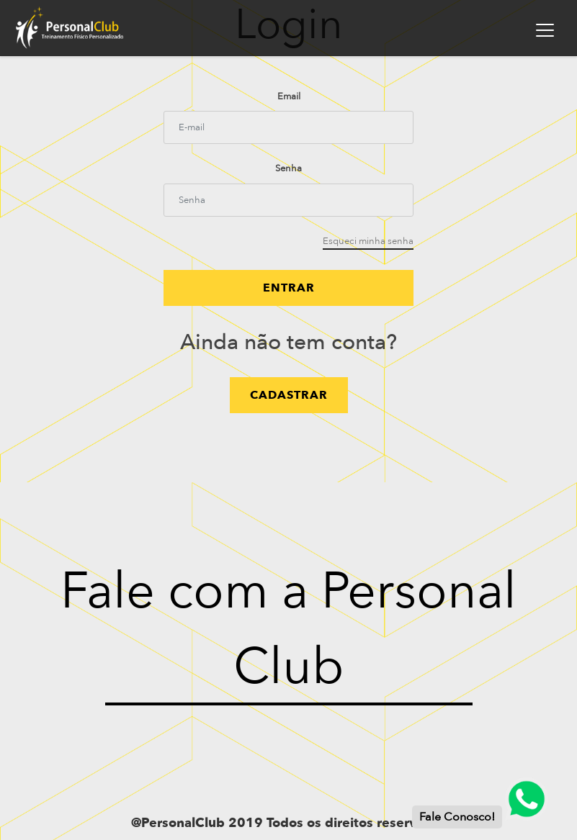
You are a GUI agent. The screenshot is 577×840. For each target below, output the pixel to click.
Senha (288, 168)
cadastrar (289, 395)
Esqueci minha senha (368, 241)
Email (288, 96)
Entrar (289, 288)
